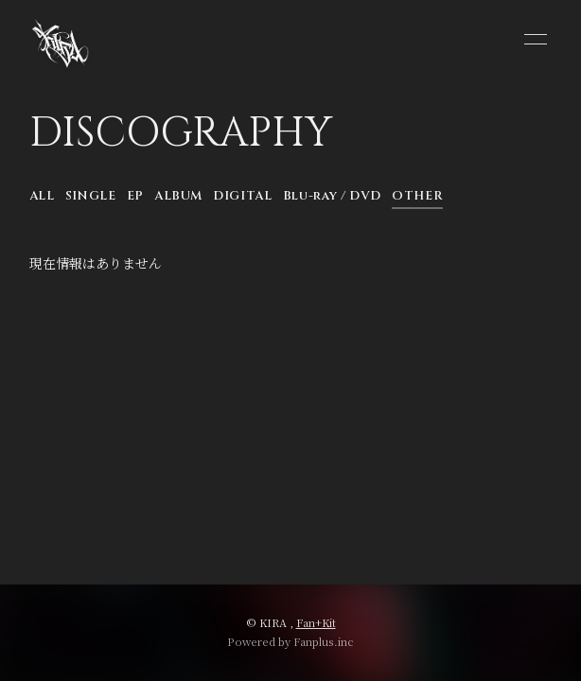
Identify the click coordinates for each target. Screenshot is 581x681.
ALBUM (178, 195)
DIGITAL (243, 195)
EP (135, 195)
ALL (42, 195)
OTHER (417, 195)
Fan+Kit (316, 622)
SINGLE (90, 195)
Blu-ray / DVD (332, 195)
